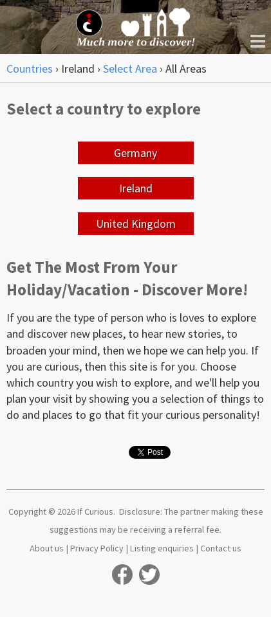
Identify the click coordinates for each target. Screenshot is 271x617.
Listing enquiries (162, 548)
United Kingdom (136, 223)
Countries (29, 68)
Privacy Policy (97, 548)
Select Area (130, 68)
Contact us (220, 548)
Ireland (136, 188)
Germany (135, 152)
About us (47, 548)
